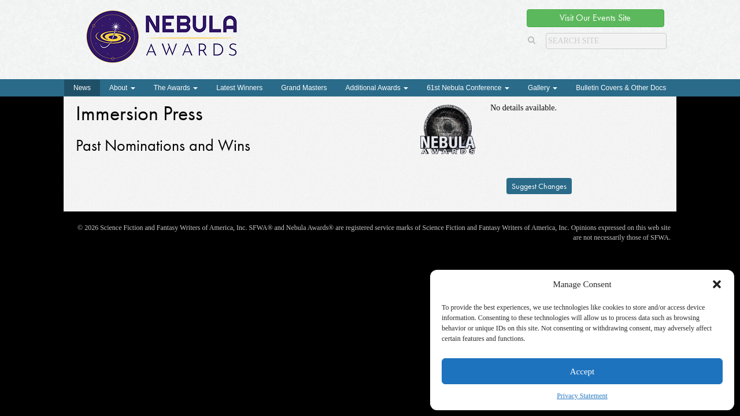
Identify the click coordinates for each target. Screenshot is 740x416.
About (122, 88)
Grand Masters (304, 88)
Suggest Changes (539, 186)
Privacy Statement (582, 396)
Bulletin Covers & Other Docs (621, 88)
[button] (717, 284)
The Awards (176, 88)
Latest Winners (239, 88)
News (82, 88)
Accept (582, 371)
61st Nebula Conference (468, 88)
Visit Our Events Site (595, 18)
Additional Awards (377, 88)
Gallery (542, 88)
